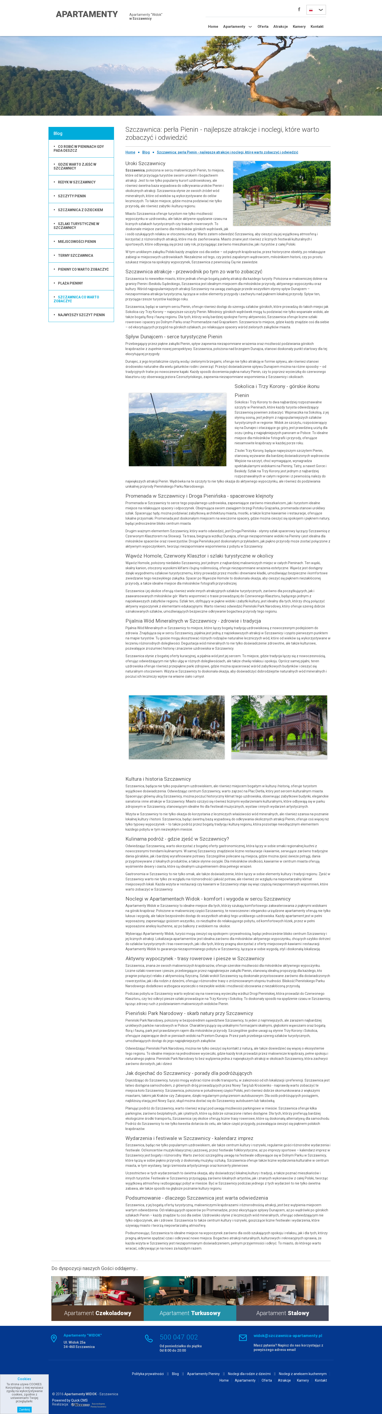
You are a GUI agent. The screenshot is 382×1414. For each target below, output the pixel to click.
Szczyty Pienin (72, 196)
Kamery (299, 26)
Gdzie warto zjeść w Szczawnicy (75, 166)
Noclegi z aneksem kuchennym (303, 1374)
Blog (146, 152)
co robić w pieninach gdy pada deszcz (79, 148)
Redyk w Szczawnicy (77, 182)
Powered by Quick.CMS (70, 1400)
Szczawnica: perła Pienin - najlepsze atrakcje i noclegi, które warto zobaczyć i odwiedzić (227, 152)
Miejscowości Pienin (77, 242)
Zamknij (24, 1410)
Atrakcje (280, 26)
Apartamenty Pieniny (203, 1374)
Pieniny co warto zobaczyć (83, 269)
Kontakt (317, 26)
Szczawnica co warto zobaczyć (76, 299)
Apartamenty (234, 26)
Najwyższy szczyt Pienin (81, 315)
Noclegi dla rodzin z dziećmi (249, 1374)
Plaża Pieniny (70, 283)
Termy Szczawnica (75, 255)
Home (213, 26)
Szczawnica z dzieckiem (80, 210)
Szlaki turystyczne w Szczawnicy (76, 226)
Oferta (263, 26)
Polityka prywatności (148, 1374)
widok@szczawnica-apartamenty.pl (288, 1335)
